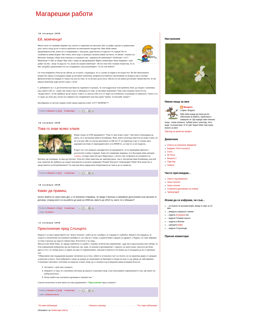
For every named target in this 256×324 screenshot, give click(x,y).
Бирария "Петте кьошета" (178, 148)
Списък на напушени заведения (181, 145)
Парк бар (171, 162)
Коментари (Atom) (59, 310)
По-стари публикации (147, 305)
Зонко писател (173, 182)
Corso (169, 152)
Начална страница (97, 305)
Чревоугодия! (173, 192)
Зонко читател (173, 185)
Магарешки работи (64, 13)
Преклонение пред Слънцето (62, 229)
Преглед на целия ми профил (178, 131)
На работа (49, 212)
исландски (180, 215)
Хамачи (170, 165)
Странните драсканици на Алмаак (182, 189)
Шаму (180, 225)
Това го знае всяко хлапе (58, 129)
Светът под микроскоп (177, 179)
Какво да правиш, (52, 191)
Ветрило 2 (171, 158)
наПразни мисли (52, 294)
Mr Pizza (171, 155)
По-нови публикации (48, 305)
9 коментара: (69, 111)
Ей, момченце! (50, 39)
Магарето (188, 107)
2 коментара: (69, 173)
